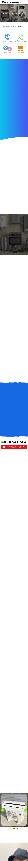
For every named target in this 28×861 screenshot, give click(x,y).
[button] (7, 38)
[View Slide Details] (14, 442)
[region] (14, 43)
